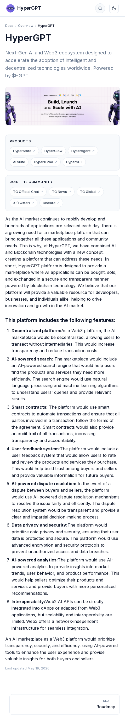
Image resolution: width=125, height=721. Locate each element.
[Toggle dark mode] (114, 8)
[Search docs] (100, 8)
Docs (9, 25)
